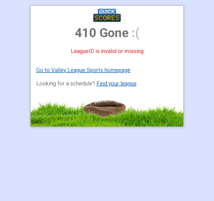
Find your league (116, 83)
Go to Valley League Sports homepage (83, 70)
